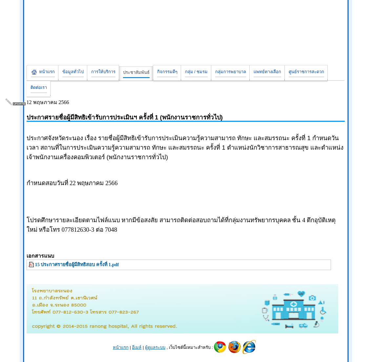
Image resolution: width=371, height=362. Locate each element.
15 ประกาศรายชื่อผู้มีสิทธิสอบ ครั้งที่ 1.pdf (77, 264)
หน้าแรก (121, 347)
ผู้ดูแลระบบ (155, 347)
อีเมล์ (136, 347)
